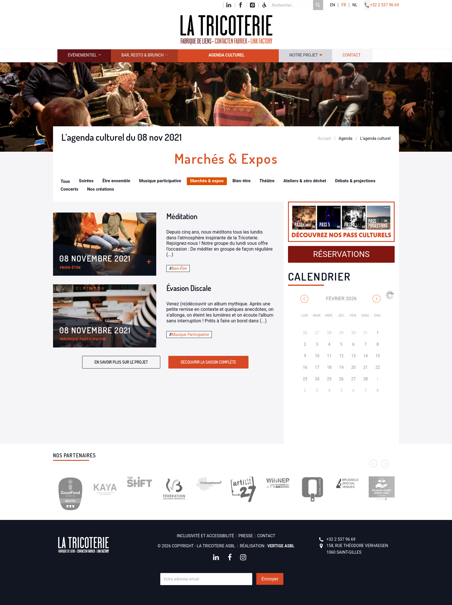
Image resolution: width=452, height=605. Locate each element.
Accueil (324, 138)
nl (354, 5)
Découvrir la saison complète (208, 362)
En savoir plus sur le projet (121, 362)
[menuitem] (84, 55)
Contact (351, 55)
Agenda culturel (226, 55)
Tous (65, 181)
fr (343, 5)
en (332, 5)
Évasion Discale (188, 288)
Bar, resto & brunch (142, 55)
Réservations (341, 254)
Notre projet (303, 55)
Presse (245, 536)
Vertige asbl (281, 546)
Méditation (181, 216)
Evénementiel (82, 55)
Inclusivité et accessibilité (205, 536)
